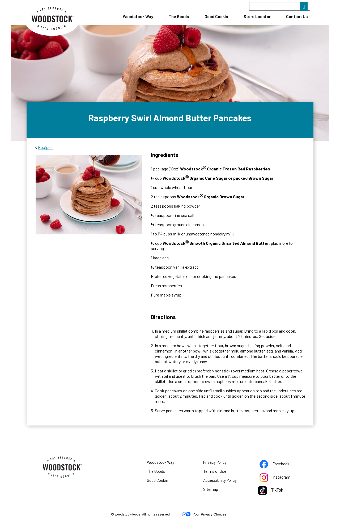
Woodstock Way (138, 16)
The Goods (179, 16)
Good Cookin (216, 16)
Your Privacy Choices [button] (204, 514)
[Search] (279, 6)
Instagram (282, 478)
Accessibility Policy (226, 481)
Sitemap (210, 489)
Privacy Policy (221, 463)
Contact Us (297, 16)
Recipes (45, 147)
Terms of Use (221, 472)
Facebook (281, 465)
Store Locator (257, 16)
